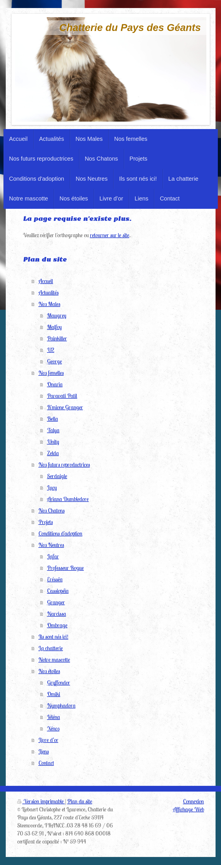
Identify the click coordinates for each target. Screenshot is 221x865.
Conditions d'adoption (60, 533)
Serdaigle (57, 476)
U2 (50, 349)
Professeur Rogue (65, 567)
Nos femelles (51, 372)
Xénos (53, 728)
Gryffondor (58, 682)
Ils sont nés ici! (53, 636)
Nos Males (49, 303)
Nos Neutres (51, 544)
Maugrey (56, 315)
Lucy (52, 487)
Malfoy (54, 326)
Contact (46, 762)
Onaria (55, 384)
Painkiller (57, 338)
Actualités (49, 292)
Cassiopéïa (58, 590)
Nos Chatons (52, 510)
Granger (56, 602)
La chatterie (51, 648)
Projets (46, 521)
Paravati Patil (62, 395)
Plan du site (79, 801)
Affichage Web (188, 809)
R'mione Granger (65, 407)
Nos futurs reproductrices (64, 464)
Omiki (53, 694)
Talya (53, 430)
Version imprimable (41, 801)
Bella (52, 418)
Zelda (53, 453)
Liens (44, 751)
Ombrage (57, 625)
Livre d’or (48, 739)
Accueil (46, 281)
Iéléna (53, 716)
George (54, 361)
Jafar (53, 556)
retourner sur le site (109, 235)
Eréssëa (55, 579)
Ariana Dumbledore (68, 498)
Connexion (193, 801)
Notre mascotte (54, 659)
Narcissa (56, 613)
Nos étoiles (49, 671)
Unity (53, 441)
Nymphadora (61, 705)
